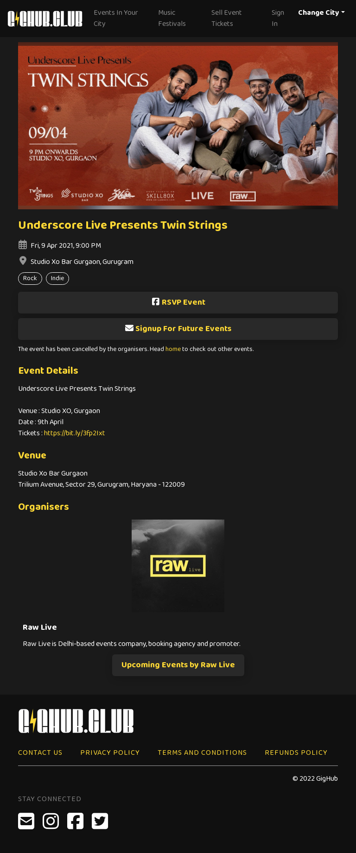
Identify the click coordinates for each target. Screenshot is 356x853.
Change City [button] (318, 12)
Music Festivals (172, 18)
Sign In (278, 18)
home (173, 349)
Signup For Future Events (178, 328)
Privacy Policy (110, 752)
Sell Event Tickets (226, 18)
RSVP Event (178, 302)
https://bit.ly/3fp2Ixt (74, 433)
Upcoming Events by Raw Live (178, 665)
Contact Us (40, 752)
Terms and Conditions (202, 752)
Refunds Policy (296, 752)
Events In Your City (116, 18)
